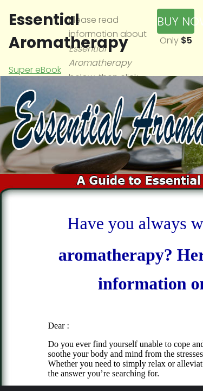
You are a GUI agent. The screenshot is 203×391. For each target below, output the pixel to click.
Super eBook (35, 70)
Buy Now (175, 21)
